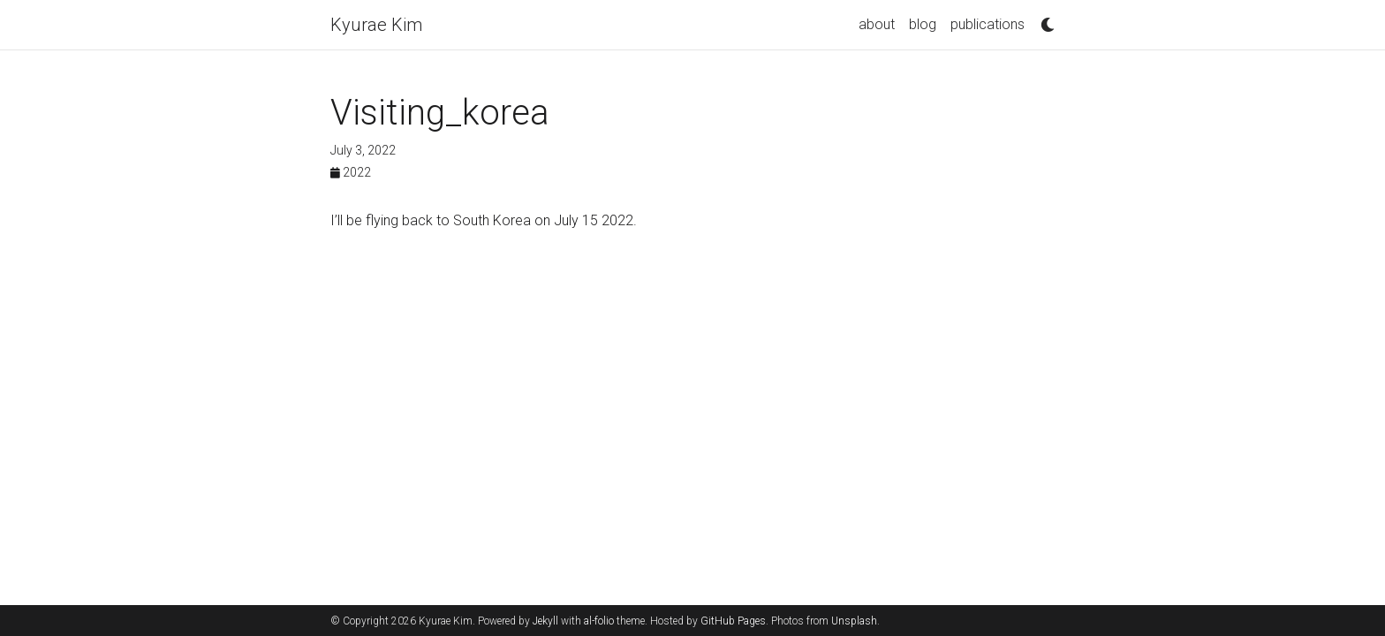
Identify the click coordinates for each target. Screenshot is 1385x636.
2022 (350, 172)
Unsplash (854, 621)
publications (987, 24)
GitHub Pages (733, 621)
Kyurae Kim (376, 24)
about (877, 24)
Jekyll (545, 621)
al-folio (599, 621)
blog (922, 24)
